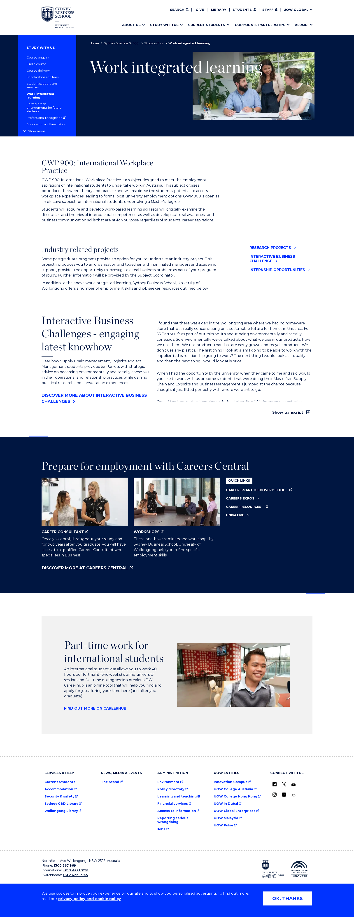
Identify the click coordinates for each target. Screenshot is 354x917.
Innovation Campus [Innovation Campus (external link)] (230, 782)
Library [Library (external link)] (218, 10)
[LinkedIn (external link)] (284, 794)
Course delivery (38, 70)
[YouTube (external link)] (293, 785)
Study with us (153, 43)
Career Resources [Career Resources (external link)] (243, 507)
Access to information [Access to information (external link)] (176, 811)
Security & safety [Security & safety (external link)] (59, 796)
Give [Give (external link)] (200, 10)
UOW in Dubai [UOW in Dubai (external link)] (226, 804)
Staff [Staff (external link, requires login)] (267, 10)
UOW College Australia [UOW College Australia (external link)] (233, 789)
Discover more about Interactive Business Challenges (94, 398)
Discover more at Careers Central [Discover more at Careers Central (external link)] (85, 567)
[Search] (179, 10)
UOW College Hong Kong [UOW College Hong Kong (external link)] (235, 796)
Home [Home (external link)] (94, 43)
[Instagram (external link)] (274, 794)
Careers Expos (240, 498)
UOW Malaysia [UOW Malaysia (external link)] (226, 818)
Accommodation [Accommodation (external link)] (58, 789)
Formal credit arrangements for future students (44, 107)
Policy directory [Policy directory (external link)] (170, 789)
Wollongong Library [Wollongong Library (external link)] (61, 811)
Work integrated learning (40, 95)
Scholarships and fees (42, 77)
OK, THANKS (287, 898)
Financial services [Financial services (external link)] (172, 804)
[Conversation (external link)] (293, 795)
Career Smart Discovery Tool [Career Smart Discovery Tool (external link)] (255, 490)
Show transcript (288, 412)
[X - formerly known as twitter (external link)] (284, 784)
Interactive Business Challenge (272, 258)
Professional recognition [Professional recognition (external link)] (44, 118)
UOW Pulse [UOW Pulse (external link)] (223, 825)
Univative (235, 515)
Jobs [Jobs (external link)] (161, 829)
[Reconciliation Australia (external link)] (299, 869)
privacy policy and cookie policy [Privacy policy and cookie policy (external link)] (89, 899)
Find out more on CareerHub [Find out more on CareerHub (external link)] (95, 708)
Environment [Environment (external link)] (168, 782)
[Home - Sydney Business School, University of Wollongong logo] (58, 17)
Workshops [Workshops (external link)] (177, 506)
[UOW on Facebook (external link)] (274, 784)
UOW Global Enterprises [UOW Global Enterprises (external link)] (234, 811)
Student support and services (42, 85)
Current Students (59, 782)
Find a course (36, 64)
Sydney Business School (121, 43)
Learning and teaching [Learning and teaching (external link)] (177, 796)
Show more (36, 131)
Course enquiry (38, 57)
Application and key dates (46, 124)
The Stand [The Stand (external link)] (110, 782)
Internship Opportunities (277, 270)
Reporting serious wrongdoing (172, 820)
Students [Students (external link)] (242, 10)
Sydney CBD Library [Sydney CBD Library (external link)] (61, 804)
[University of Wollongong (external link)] (273, 869)
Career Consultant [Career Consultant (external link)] (85, 506)
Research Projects (270, 248)
